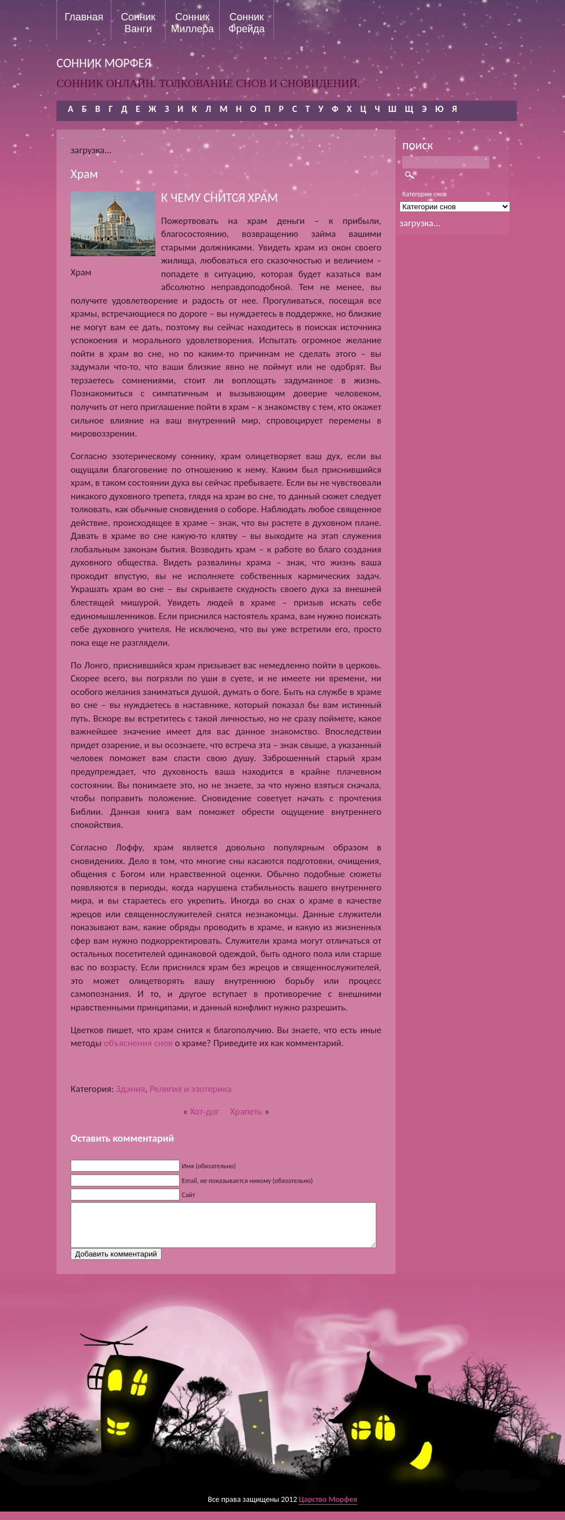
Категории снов (424, 194)
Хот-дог (204, 1111)
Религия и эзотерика (191, 1089)
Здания (130, 1089)
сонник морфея (103, 63)
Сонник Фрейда (246, 22)
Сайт (188, 1195)
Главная (83, 17)
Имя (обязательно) (209, 1166)
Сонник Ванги (138, 22)
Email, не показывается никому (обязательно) (247, 1181)
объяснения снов (138, 1043)
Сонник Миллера (192, 22)
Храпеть (246, 1111)
